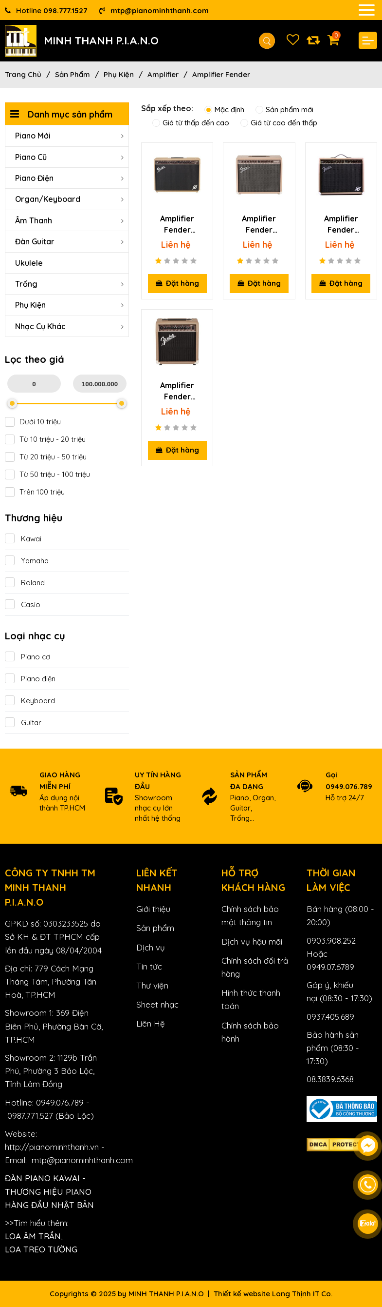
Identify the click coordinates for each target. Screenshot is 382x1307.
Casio (22, 604)
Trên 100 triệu (35, 492)
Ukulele (29, 263)
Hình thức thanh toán (250, 999)
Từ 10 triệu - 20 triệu (45, 439)
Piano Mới (69, 135)
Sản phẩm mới (284, 109)
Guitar (23, 722)
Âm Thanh (69, 220)
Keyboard (30, 700)
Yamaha (27, 560)
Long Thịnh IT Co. (302, 1293)
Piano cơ (27, 656)
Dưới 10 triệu (33, 422)
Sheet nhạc (157, 1004)
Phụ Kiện (119, 74)
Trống (69, 284)
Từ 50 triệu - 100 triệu (47, 474)
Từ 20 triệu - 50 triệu (46, 457)
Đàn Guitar (69, 241)
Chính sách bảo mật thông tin (250, 915)
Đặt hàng (177, 283)
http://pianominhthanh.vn (52, 1147)
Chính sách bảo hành (250, 1032)
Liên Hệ (150, 1023)
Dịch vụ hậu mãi (251, 941)
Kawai (23, 538)
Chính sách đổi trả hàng (254, 967)
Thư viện (152, 985)
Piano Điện (69, 178)
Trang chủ (23, 74)
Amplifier (163, 74)
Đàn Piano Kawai (42, 1178)
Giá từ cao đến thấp (278, 122)
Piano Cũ (69, 157)
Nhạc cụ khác (69, 326)
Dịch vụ (150, 947)
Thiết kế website (242, 1293)
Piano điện (30, 678)
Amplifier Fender (221, 74)
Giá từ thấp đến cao (190, 122)
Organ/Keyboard (69, 199)
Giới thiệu (153, 909)
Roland (25, 582)
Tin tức (149, 966)
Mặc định (224, 109)
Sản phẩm (72, 74)
